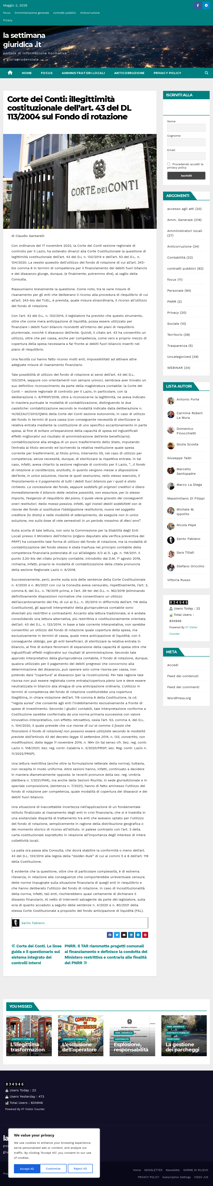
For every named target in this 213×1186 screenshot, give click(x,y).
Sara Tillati (185, 552)
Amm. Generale (180, 220)
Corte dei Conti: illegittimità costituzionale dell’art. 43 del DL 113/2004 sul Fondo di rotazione (69, 107)
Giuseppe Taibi (179, 458)
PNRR (171, 302)
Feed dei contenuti (182, 676)
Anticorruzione (90, 12)
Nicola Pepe (186, 525)
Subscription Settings (176, 1177)
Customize (27, 1168)
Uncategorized (179, 357)
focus (6, 12)
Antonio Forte (188, 399)
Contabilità (176, 257)
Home (27, 73)
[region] (54, 1153)
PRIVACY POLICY (167, 73)
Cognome (174, 135)
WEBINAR (175, 368)
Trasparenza (177, 346)
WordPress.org (179, 698)
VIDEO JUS (201, 1177)
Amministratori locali (83, 73)
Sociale (173, 324)
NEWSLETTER (153, 1170)
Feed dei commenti (183, 687)
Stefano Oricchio (190, 566)
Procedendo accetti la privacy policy (185, 165)
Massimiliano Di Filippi (186, 498)
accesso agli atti (180, 209)
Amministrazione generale (32, 12)
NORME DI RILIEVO (195, 1170)
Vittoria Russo (178, 580)
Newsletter (173, 1170)
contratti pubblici (64, 12)
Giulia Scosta (187, 444)
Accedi (172, 665)
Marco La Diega (189, 485)
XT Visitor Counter (33, 1109)
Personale (175, 290)
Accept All (81, 1168)
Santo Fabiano (33, 923)
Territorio (174, 335)
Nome (171, 121)
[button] (206, 73)
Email (171, 150)
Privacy (7, 20)
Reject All (54, 1168)
